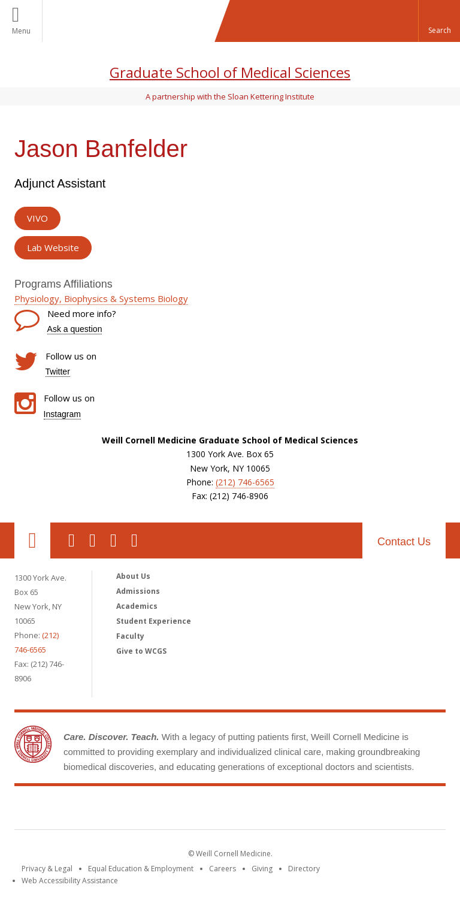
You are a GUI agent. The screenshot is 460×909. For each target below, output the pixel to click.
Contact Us (404, 542)
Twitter (58, 371)
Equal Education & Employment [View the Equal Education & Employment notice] (140, 868)
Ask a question (74, 329)
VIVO (37, 218)
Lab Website (53, 247)
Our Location (32, 540)
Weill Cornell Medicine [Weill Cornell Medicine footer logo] (230, 810)
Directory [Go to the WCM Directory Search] (304, 868)
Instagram (62, 414)
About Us (133, 576)
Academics (137, 606)
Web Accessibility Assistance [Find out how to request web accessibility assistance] (70, 880)
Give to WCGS (141, 651)
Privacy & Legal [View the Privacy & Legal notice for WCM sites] (47, 868)
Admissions (138, 591)
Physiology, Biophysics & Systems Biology (101, 298)
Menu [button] (21, 31)
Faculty (130, 636)
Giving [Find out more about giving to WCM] (262, 868)
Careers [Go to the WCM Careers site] (222, 868)
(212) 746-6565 (245, 482)
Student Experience (153, 621)
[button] (439, 21)
